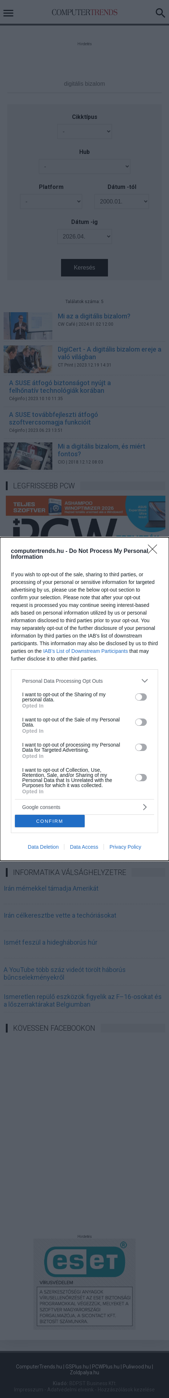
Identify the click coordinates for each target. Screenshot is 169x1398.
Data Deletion (43, 847)
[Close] (155, 551)
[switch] (141, 697)
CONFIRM (49, 821)
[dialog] (84, 699)
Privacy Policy (125, 847)
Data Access (84, 847)
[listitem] (84, 681)
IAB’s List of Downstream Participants (85, 651)
